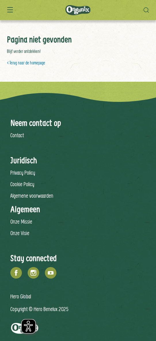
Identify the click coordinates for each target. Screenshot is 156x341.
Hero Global (20, 296)
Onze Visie (19, 233)
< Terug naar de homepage (26, 63)
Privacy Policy (22, 172)
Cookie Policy (22, 184)
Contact (17, 135)
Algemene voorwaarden (31, 195)
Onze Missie (21, 221)
